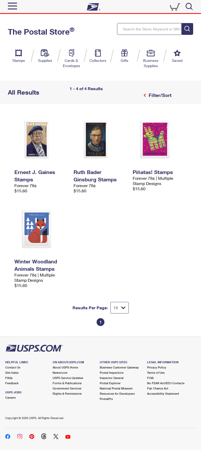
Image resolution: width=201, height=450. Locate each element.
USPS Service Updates (68, 377)
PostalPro (106, 398)
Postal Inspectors (112, 372)
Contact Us (12, 367)
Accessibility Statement (163, 393)
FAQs (9, 377)
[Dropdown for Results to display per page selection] (119, 307)
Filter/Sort (159, 95)
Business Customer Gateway (119, 367)
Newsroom (60, 372)
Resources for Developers (117, 393)
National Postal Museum (116, 388)
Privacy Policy (156, 367)
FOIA (150, 377)
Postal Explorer (110, 383)
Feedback (12, 383)
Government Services (67, 388)
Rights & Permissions (67, 393)
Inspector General (112, 377)
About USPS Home (65, 367)
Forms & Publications (67, 383)
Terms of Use (156, 372)
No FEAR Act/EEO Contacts (166, 383)
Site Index (12, 372)
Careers (10, 397)
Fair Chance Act (157, 388)
